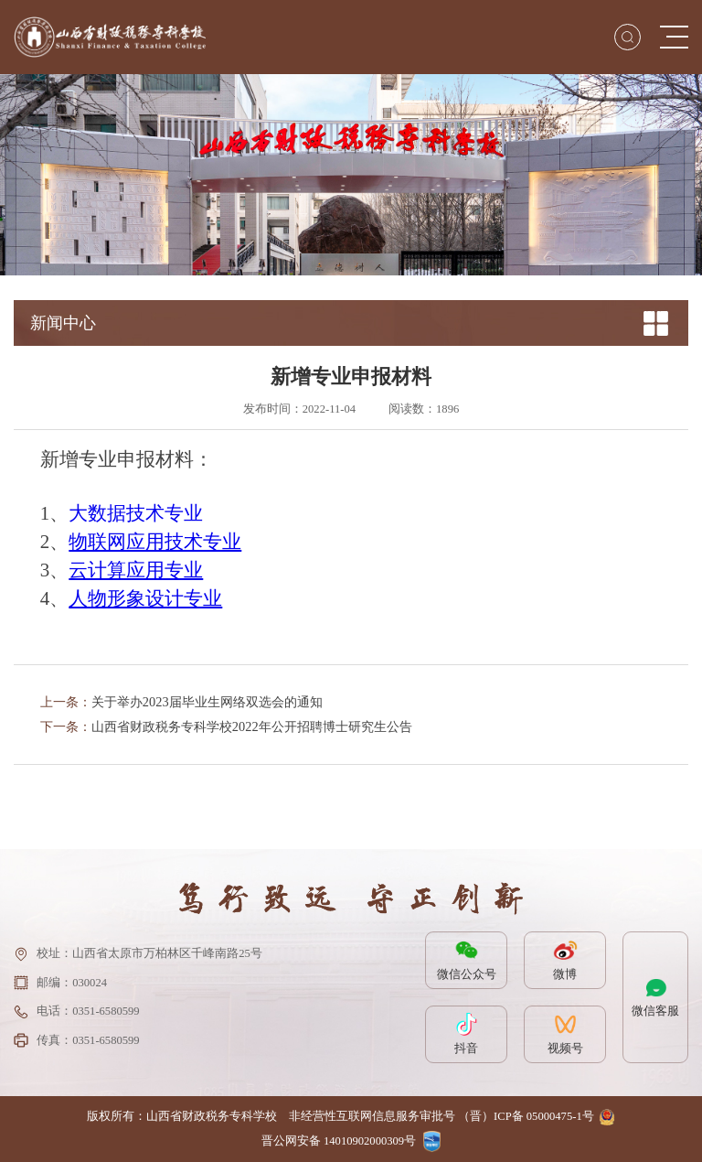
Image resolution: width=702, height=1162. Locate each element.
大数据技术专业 (136, 513)
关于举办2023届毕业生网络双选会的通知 (207, 701)
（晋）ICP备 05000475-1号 (526, 1116)
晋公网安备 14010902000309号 (338, 1141)
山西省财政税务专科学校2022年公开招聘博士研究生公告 (251, 726)
